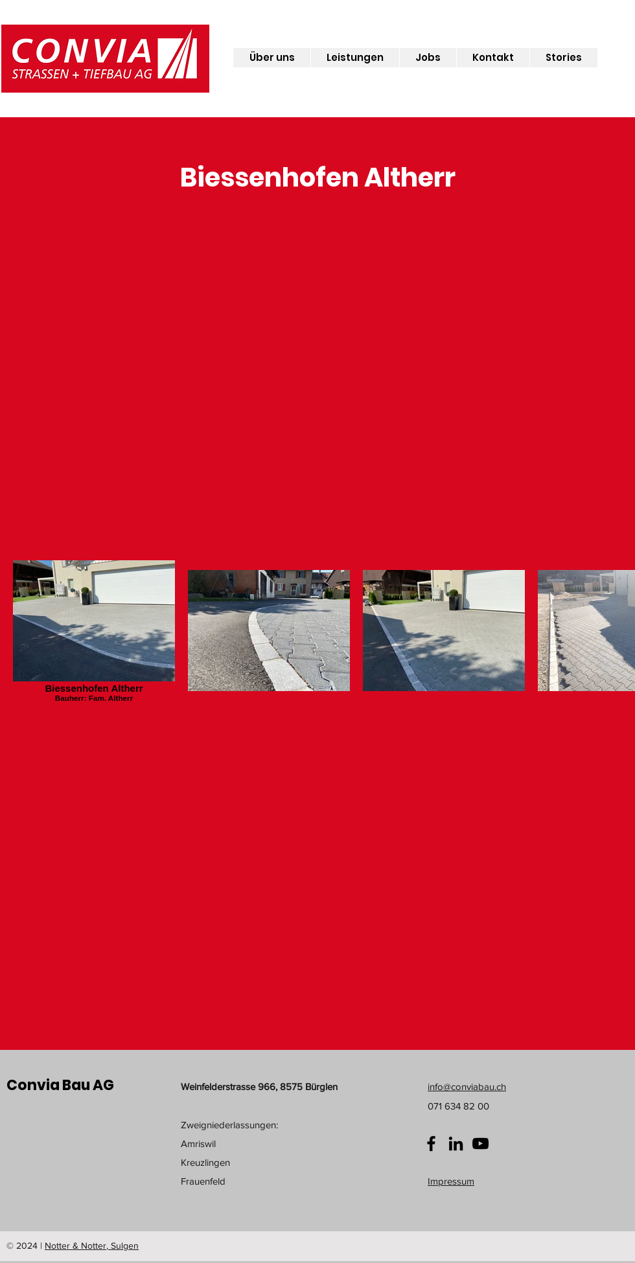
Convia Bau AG (60, 1085)
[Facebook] (431, 1143)
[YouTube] (480, 1143)
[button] (271, 57)
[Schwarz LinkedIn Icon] (456, 1143)
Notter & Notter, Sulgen (92, 1245)
